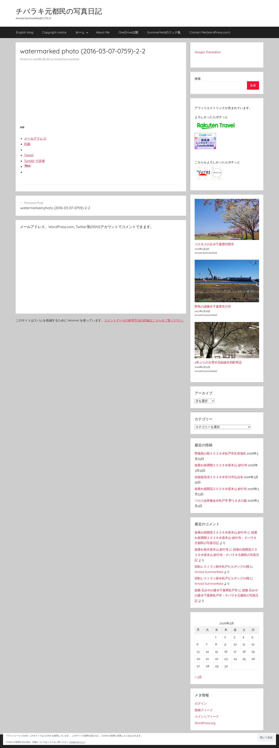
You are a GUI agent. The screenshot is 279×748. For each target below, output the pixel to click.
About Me (103, 32)
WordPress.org (205, 723)
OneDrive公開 (128, 32)
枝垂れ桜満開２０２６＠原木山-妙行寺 (221, 465)
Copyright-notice (54, 32)
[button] (266, 737)
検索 (198, 78)
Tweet (28, 155)
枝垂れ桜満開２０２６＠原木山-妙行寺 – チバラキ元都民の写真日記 (226, 538)
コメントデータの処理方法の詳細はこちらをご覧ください (143, 320)
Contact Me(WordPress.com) (210, 32)
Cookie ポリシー (77, 742)
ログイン (201, 703)
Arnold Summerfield (66, 59)
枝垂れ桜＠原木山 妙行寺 (212, 549)
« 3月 (198, 677)
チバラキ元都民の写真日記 (59, 11)
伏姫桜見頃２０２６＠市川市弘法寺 (219, 477)
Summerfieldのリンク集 (164, 32)
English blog (24, 32)
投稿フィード (204, 710)
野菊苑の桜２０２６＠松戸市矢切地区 (220, 453)
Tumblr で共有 (34, 161)
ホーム (81, 32)
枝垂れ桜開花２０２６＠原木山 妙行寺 (221, 489)
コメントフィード (207, 716)
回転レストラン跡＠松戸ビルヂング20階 (222, 566)
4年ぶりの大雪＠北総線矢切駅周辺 (218, 362)
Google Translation (208, 52)
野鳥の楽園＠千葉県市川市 (213, 306)
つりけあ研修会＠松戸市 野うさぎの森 (221, 500)
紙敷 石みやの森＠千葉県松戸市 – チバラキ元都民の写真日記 (226, 595)
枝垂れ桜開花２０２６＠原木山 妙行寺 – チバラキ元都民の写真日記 (227, 555)
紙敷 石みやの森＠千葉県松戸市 (216, 590)
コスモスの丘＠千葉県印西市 (214, 244)
